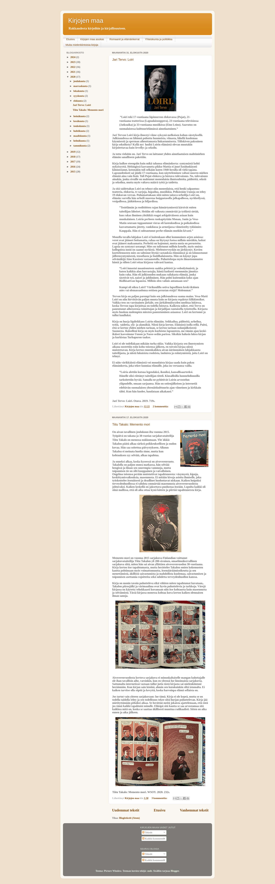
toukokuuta (80, 126)
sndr (149, 870)
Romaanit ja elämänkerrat (124, 39)
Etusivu (70, 39)
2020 (73, 76)
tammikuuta (80, 145)
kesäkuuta (79, 121)
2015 (73, 171)
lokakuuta (79, 91)
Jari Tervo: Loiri (123, 59)
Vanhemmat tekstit (194, 810)
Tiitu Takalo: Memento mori (131, 424)
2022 (73, 67)
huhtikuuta (79, 131)
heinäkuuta (79, 116)
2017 (73, 161)
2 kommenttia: (161, 406)
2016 (73, 166)
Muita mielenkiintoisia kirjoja (82, 44)
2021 (73, 71)
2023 (73, 62)
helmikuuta (79, 140)
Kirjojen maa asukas (92, 39)
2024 (73, 57)
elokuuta (78, 100)
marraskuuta (80, 86)
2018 (73, 156)
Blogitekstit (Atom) (129, 818)
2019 (73, 151)
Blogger (175, 870)
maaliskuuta (80, 135)
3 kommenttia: (160, 798)
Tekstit (147, 832)
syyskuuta (79, 95)
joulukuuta (79, 81)
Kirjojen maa (85, 20)
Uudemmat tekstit (125, 810)
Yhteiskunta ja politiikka (158, 39)
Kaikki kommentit (153, 838)
